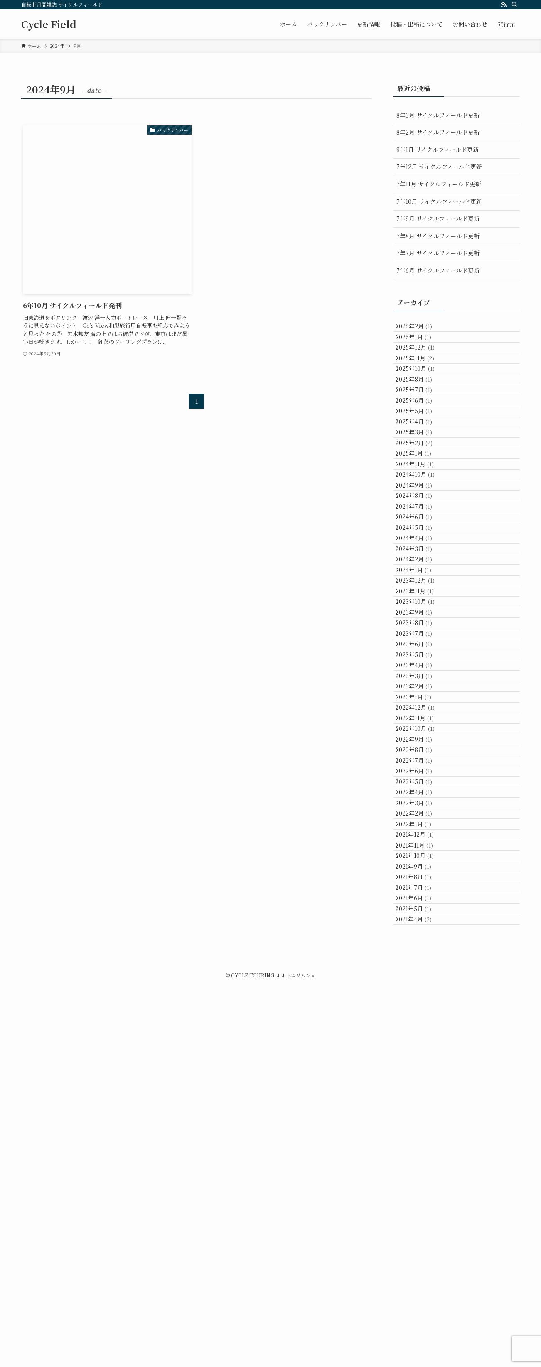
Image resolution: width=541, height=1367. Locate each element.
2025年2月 (420, 519)
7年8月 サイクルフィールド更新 (438, 236)
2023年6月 (420, 847)
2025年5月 (420, 467)
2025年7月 (420, 433)
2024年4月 (420, 675)
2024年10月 (421, 571)
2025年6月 (420, 450)
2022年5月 (420, 1072)
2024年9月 (420, 588)
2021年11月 (421, 1175)
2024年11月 (421, 554)
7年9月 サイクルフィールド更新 (438, 218)
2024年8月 (420, 606)
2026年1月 (420, 347)
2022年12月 (421, 951)
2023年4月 (420, 882)
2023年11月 (421, 761)
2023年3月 (420, 899)
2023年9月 (420, 795)
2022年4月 (420, 1089)
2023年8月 (420, 813)
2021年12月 (421, 1158)
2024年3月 (420, 692)
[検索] (514, 4)
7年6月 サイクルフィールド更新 (438, 270)
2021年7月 (420, 1245)
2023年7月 (420, 830)
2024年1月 (420, 727)
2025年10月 (421, 398)
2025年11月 (421, 381)
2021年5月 (420, 1279)
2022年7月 (420, 1038)
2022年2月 (420, 1124)
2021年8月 (420, 1227)
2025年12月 (421, 364)
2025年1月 (420, 536)
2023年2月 (420, 916)
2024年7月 (420, 623)
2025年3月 (420, 502)
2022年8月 (420, 1020)
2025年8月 (420, 416)
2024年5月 (420, 658)
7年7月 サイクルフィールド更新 (438, 253)
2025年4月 (420, 485)
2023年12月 (421, 744)
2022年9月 (420, 1003)
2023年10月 (421, 778)
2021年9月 (420, 1210)
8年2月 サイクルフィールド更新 (438, 132)
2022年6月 (420, 1055)
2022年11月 (421, 968)
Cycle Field (48, 24)
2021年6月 (420, 1262)
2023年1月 (420, 934)
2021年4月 (420, 1296)
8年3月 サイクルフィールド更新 (438, 115)
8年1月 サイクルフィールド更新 (437, 149)
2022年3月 (420, 1106)
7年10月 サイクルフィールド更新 (439, 201)
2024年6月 (420, 640)
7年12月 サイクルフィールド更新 (439, 166)
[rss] (503, 4)
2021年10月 (421, 1193)
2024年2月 (420, 709)
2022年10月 (421, 986)
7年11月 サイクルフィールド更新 (438, 184)
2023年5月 (420, 865)
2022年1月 (420, 1141)
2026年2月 (420, 329)
